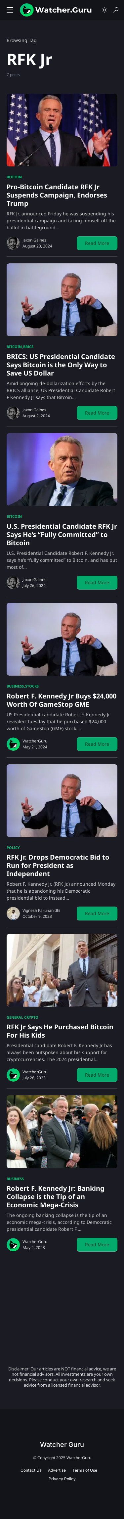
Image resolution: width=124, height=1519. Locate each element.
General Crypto (22, 1017)
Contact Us (31, 1470)
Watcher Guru (62, 1445)
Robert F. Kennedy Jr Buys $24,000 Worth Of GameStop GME (61, 700)
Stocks (32, 686)
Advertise (57, 1470)
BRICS (28, 346)
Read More (97, 243)
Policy (13, 847)
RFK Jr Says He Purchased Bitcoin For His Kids (60, 1031)
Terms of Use (84, 1470)
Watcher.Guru (34, 741)
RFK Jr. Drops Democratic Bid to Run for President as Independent (58, 865)
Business (15, 686)
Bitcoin (14, 176)
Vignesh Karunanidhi (41, 910)
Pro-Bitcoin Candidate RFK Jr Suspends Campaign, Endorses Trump (57, 195)
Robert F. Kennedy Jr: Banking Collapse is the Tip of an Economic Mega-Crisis (55, 1196)
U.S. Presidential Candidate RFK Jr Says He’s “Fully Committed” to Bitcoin (62, 534)
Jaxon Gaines (34, 240)
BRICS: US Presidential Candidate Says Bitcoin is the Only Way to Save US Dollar (61, 364)
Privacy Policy (62, 1478)
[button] (10, 10)
